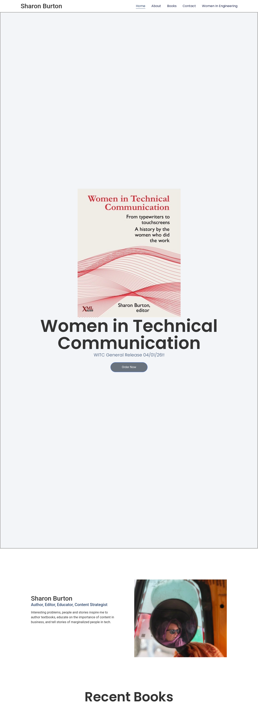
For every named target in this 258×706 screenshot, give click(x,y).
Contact (189, 6)
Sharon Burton (41, 6)
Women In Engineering (219, 6)
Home (140, 6)
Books (172, 6)
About (156, 6)
